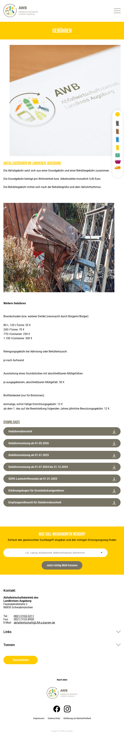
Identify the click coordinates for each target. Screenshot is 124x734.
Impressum (38, 718)
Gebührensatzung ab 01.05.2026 (62, 444)
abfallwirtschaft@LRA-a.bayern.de (34, 622)
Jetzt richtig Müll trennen (62, 565)
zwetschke (69, 731)
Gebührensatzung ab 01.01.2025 (62, 455)
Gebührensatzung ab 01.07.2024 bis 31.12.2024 (62, 467)
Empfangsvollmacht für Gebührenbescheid (62, 503)
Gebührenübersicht (62, 432)
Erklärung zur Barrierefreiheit (77, 718)
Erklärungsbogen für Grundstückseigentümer (62, 491)
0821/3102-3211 (24, 616)
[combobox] (55, 552)
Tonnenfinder (20, 660)
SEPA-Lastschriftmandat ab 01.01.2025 (62, 479)
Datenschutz (54, 718)
